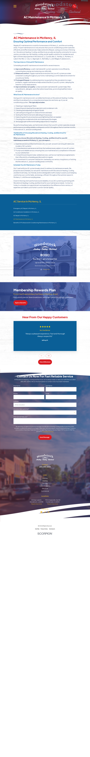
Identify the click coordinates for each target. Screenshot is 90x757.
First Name (16, 385)
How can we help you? (20, 416)
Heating (45, 481)
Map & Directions (36, 504)
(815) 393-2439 (45, 467)
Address (16, 401)
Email (47, 393)
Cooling (44, 478)
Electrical (45, 488)
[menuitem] (37, 529)
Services (45, 483)
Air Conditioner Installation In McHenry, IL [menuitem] (26, 212)
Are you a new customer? (21, 409)
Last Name (49, 385)
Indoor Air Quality (45, 486)
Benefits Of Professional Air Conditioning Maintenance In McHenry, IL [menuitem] (35, 222)
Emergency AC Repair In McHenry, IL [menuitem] (24, 208)
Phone (15, 393)
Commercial (45, 491)
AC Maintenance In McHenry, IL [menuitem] (23, 219)
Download (46, 269)
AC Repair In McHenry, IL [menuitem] (21, 215)
